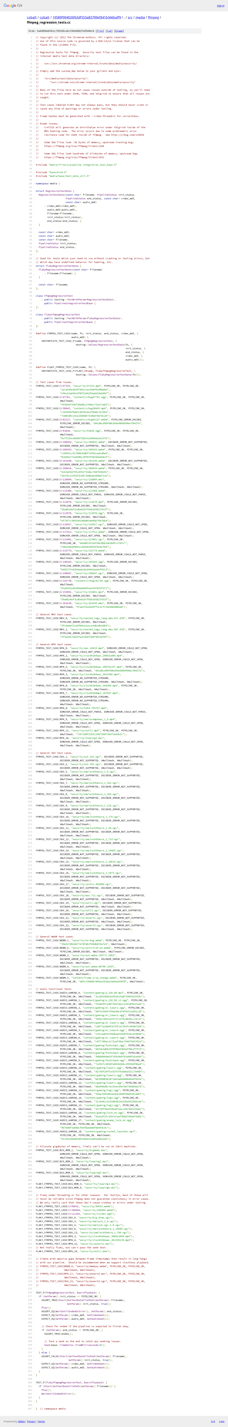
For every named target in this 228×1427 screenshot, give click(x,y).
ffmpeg (153, 17)
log (109, 30)
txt (213, 1421)
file (100, 30)
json (221, 1421)
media (140, 17)
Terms (41, 1421)
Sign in (220, 5)
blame (119, 30)
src (130, 17)
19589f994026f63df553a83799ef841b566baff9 (87, 17)
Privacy (31, 1421)
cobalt (32, 17)
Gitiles (21, 1421)
